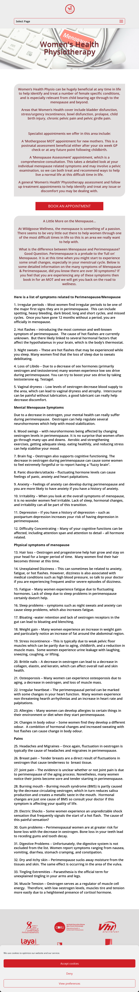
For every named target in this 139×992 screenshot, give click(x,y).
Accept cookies (69, 963)
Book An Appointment (69, 206)
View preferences (69, 983)
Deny (69, 973)
